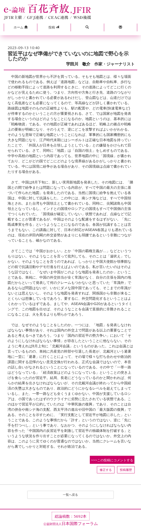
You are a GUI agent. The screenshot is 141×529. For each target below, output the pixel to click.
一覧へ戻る (70, 495)
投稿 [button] (53, 27)
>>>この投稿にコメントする (112, 460)
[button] (20, 27)
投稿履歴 (126, 470)
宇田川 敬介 (78, 64)
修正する (106, 470)
